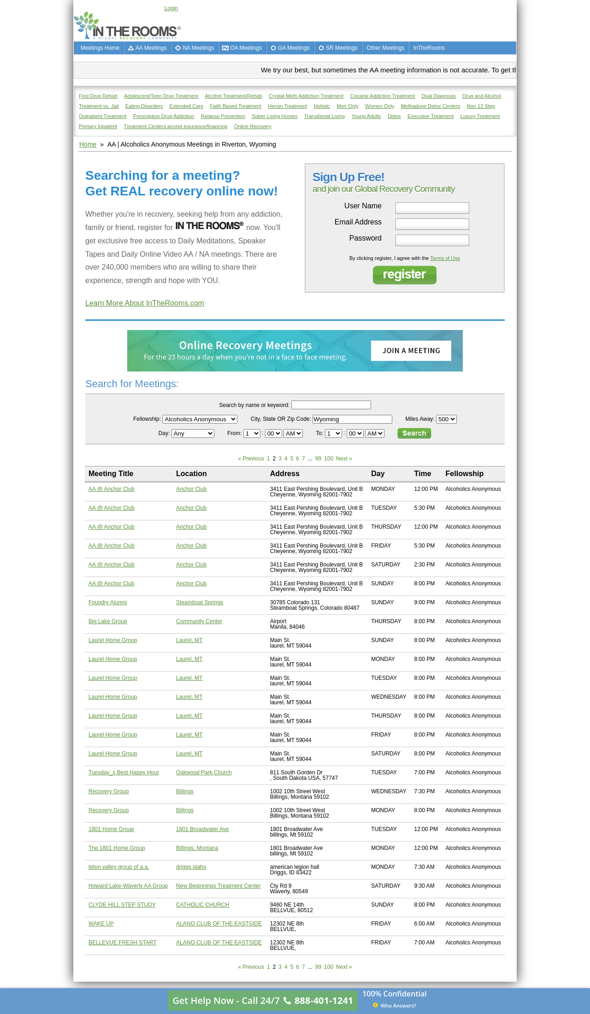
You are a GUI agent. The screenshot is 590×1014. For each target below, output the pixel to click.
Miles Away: (420, 419)
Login (171, 8)
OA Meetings (246, 48)
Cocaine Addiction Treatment (382, 96)
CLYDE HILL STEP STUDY (122, 905)
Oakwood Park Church (204, 772)
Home (87, 144)
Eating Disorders (144, 106)
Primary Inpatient (98, 126)
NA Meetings (198, 48)
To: (320, 433)
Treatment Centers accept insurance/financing (176, 126)
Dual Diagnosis (439, 96)
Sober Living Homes (274, 116)
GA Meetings (294, 48)
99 (318, 458)
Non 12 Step (481, 106)
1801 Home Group (111, 829)
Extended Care (186, 106)
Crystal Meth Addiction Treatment (306, 96)
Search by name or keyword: (254, 405)
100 (328, 458)
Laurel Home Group (112, 640)
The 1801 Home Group (116, 848)
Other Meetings (386, 48)
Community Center (199, 621)
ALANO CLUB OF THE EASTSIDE (219, 923)
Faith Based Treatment (235, 106)
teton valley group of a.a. (118, 867)
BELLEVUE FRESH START (122, 942)
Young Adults (366, 116)
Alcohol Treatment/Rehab (233, 96)
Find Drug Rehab (98, 96)
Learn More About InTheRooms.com (144, 303)
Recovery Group (108, 791)
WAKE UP (101, 923)
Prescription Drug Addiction (164, 116)
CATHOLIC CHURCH (202, 905)
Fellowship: (147, 419)
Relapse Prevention (223, 116)
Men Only (348, 106)
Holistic (322, 106)
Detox (394, 116)
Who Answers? (394, 1005)
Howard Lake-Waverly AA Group (128, 886)
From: (235, 433)
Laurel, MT (189, 640)
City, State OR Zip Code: (281, 419)
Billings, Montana (197, 848)
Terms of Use (445, 258)
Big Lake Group (107, 621)
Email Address (358, 222)
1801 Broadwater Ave (202, 829)
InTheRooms (429, 48)
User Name (363, 206)
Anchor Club (191, 489)
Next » (344, 458)
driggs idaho (191, 867)
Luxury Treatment (480, 116)
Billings (185, 791)
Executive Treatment (430, 116)
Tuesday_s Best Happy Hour (123, 772)
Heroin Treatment (287, 106)
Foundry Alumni (107, 602)
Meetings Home (100, 48)
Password (365, 238)
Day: (165, 433)
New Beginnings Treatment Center (218, 886)
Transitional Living (324, 116)
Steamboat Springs (199, 602)
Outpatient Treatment (102, 116)
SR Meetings (342, 48)
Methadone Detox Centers (430, 106)
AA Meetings (151, 48)
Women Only (379, 106)
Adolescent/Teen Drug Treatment (161, 96)
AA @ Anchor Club (111, 489)
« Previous (251, 458)
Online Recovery (252, 126)
